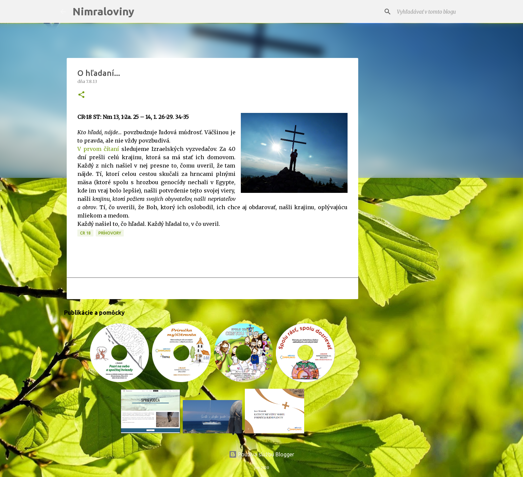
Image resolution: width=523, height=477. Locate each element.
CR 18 (85, 233)
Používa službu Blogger (261, 454)
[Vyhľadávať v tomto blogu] (429, 12)
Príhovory (109, 233)
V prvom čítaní (98, 149)
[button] (81, 95)
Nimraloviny (103, 11)
